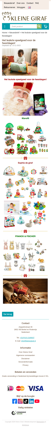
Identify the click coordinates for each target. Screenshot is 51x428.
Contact (30, 3)
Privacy (25, 365)
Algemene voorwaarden (25, 355)
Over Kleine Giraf (25, 352)
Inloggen (21, 7)
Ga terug (7, 314)
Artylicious (25, 425)
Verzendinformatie (25, 362)
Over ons (21, 3)
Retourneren (9, 7)
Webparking (41, 422)
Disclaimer (25, 359)
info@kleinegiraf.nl (28, 341)
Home (4, 32)
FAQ (37, 3)
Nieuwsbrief (9, 3)
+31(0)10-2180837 (27, 338)
